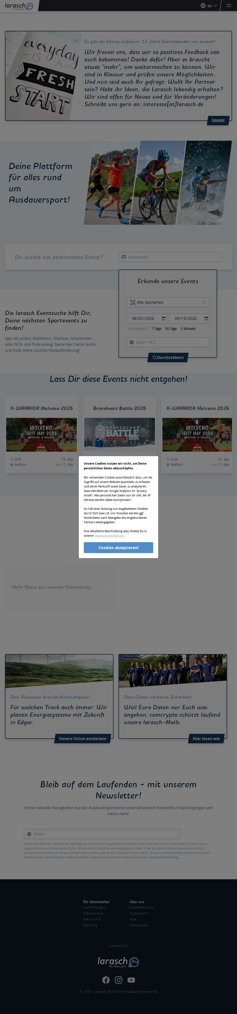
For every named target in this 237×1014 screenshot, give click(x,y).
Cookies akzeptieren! (119, 547)
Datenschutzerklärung (109, 535)
